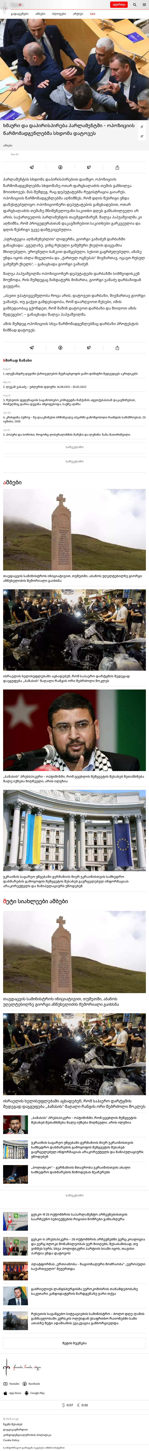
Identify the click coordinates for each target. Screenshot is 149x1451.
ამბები (40, 14)
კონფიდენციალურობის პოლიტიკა (27, 1435)
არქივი (78, 14)
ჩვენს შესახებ (12, 1424)
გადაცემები (19, 14)
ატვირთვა (119, 4)
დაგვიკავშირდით (15, 1429)
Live (92, 14)
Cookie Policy (11, 1440)
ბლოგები (59, 14)
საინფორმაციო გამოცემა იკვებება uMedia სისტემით (34, 1448)
